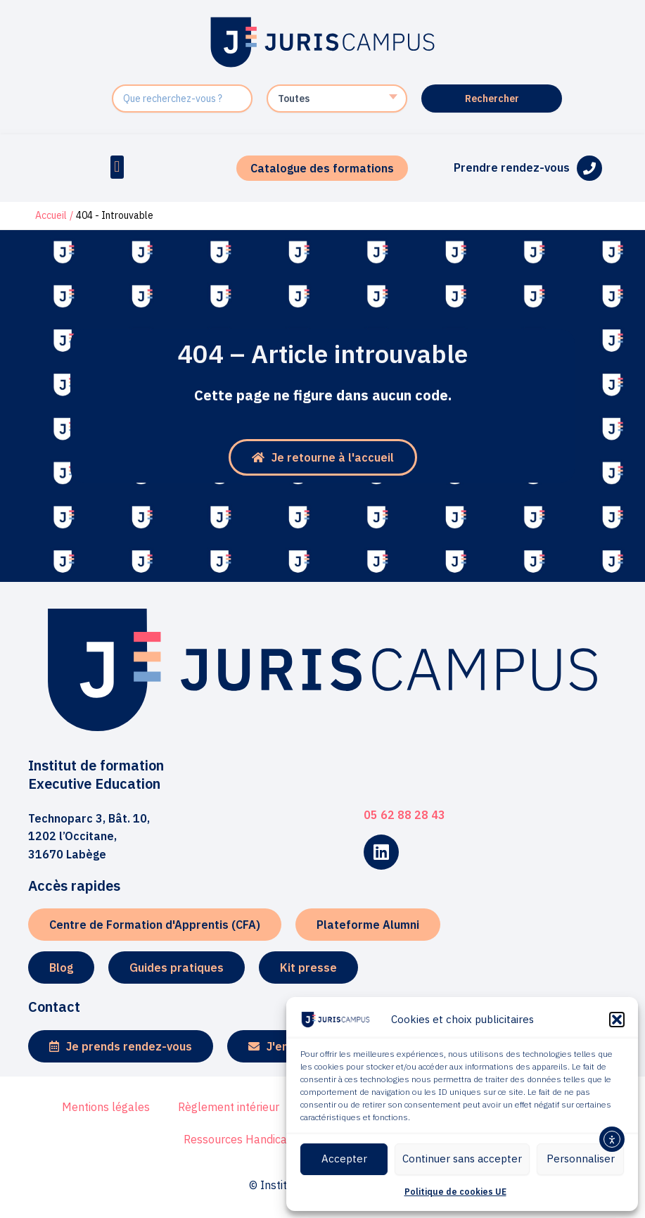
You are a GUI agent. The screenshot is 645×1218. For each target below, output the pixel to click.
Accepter (344, 1158)
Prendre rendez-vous (512, 167)
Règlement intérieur (228, 1107)
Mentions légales (106, 1107)
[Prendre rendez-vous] (589, 168)
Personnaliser (581, 1158)
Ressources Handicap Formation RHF (278, 1139)
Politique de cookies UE (455, 1191)
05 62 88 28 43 (404, 815)
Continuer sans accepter (462, 1158)
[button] (617, 1020)
